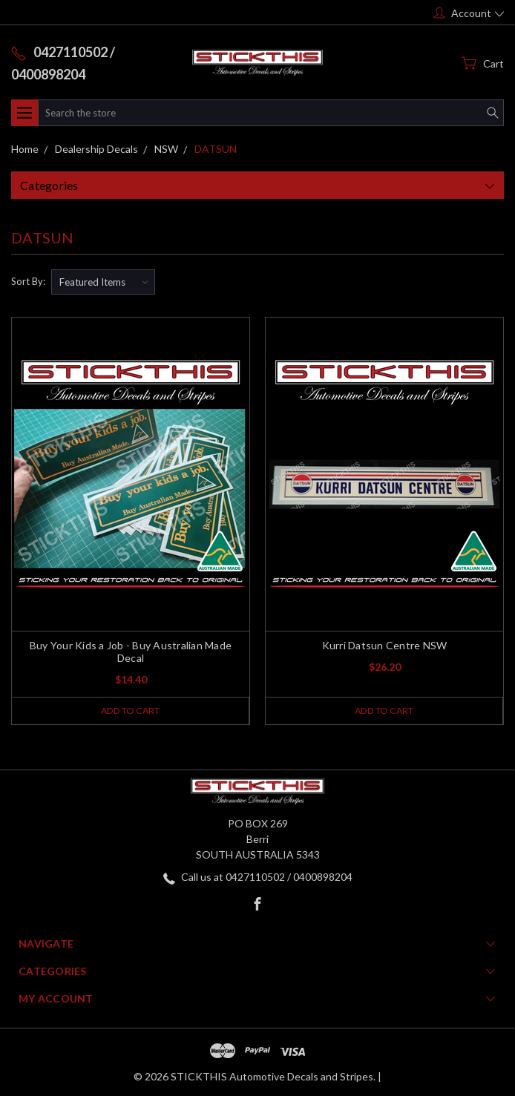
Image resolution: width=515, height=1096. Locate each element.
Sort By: (28, 281)
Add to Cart (130, 711)
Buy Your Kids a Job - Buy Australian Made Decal (131, 651)
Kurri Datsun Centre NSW (384, 645)
